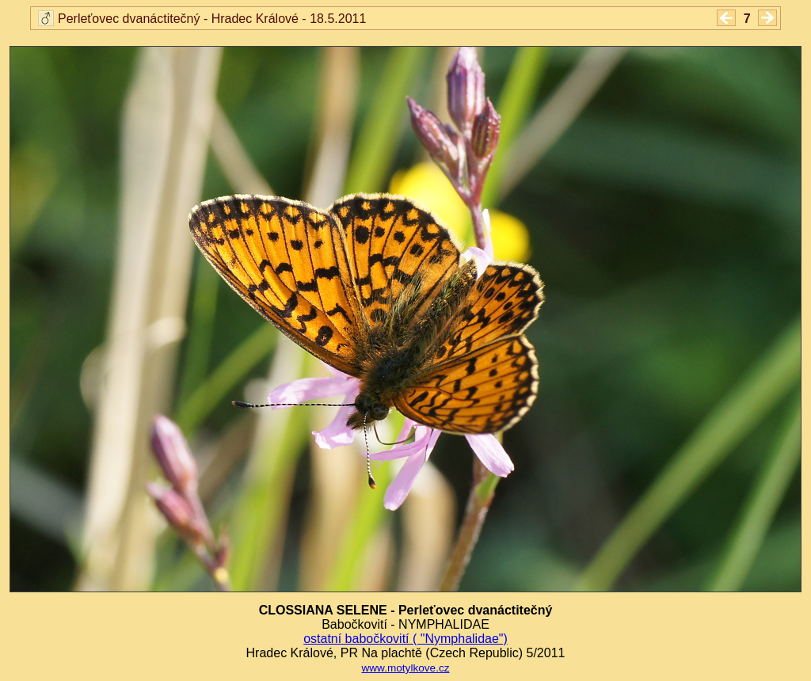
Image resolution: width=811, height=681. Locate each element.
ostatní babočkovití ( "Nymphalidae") (405, 638)
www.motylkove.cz (405, 668)
